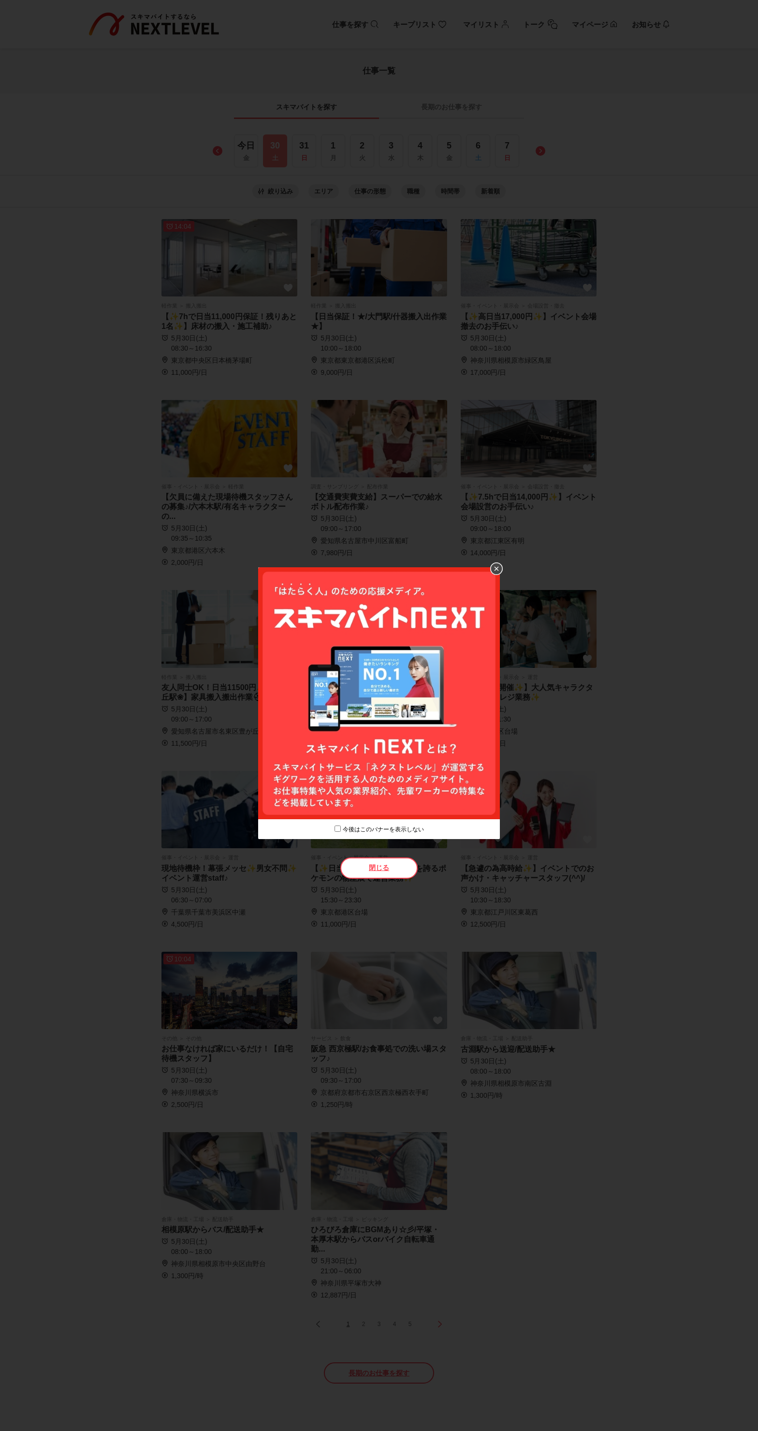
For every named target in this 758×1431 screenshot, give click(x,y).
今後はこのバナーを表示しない (383, 829)
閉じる (379, 867)
